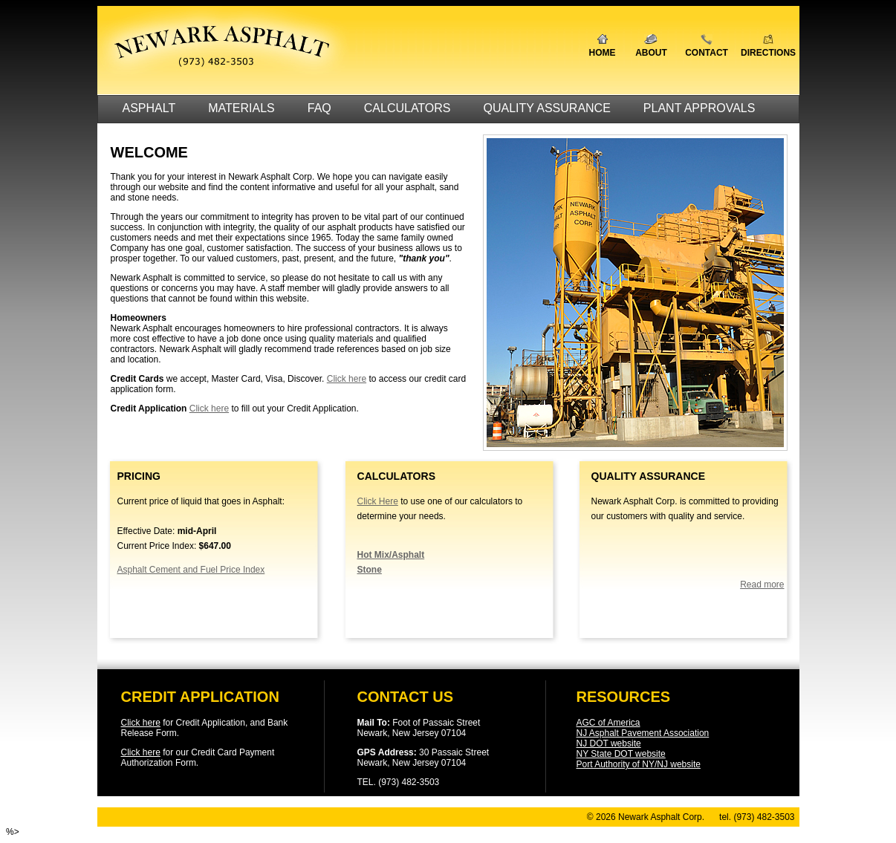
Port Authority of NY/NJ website (639, 764)
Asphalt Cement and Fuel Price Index (191, 569)
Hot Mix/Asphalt (391, 555)
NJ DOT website (609, 743)
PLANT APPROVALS (699, 108)
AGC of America (608, 722)
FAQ (319, 108)
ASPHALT (149, 108)
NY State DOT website (621, 754)
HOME (602, 53)
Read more (762, 584)
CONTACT (706, 53)
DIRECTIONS (768, 53)
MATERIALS (241, 108)
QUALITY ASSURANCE (547, 108)
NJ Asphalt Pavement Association (643, 733)
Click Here (377, 501)
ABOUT (651, 53)
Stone (369, 569)
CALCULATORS (407, 108)
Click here (346, 379)
